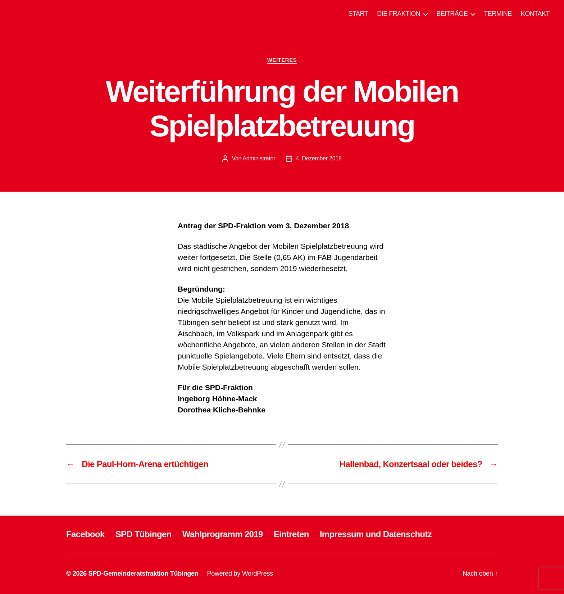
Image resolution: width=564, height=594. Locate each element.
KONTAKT (535, 13)
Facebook (85, 534)
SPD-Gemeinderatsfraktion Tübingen (143, 573)
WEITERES (282, 60)
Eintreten (291, 534)
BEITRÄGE (452, 13)
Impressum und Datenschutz (376, 534)
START (358, 13)
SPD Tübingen (143, 534)
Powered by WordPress (240, 573)
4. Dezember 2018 (318, 158)
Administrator (259, 158)
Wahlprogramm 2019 (222, 534)
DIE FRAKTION (398, 13)
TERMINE (498, 13)
